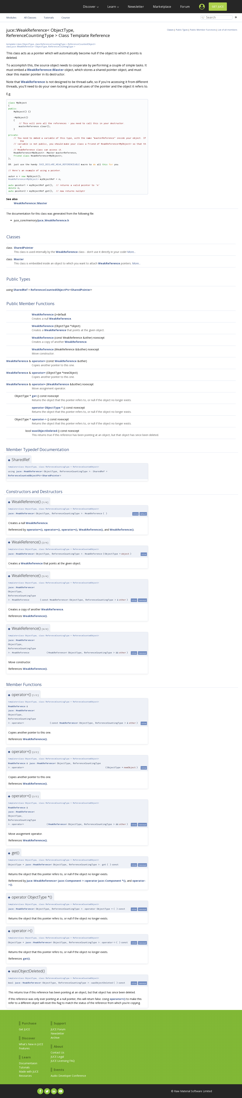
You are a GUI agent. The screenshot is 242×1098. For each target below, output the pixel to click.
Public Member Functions (203, 29)
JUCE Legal (57, 1056)
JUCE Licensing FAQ (63, 1061)
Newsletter (136, 7)
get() (26, 958)
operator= (39, 361)
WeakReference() (91, 529)
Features (24, 1048)
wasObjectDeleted (44, 431)
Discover (89, 7)
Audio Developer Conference (68, 1075)
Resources (25, 1075)
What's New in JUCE (31, 1044)
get (34, 396)
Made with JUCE (28, 1071)
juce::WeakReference (28, 471)
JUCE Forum (58, 1029)
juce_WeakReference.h (53, 220)
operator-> (39, 419)
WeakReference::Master (45, 70)
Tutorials (24, 1067)
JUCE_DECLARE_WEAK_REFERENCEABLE (59, 164)
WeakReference (33, 82)
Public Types (182, 29)
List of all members (227, 29)
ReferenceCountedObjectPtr (50, 290)
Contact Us (57, 1052)
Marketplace (162, 7)
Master (19, 259)
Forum (185, 7)
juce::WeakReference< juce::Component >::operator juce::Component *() (76, 880)
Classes (170, 29)
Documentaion (28, 1063)
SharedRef (20, 290)
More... (131, 252)
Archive (55, 1037)
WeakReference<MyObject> (23, 179)
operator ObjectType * (47, 407)
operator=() (35, 529)
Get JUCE (218, 6)
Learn (111, 7)
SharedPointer (23, 247)
